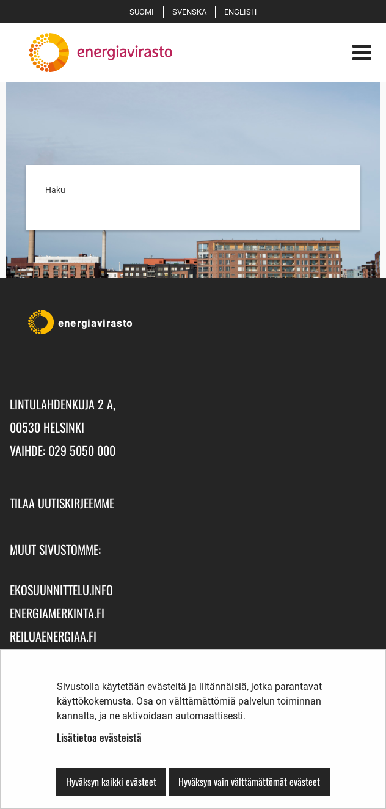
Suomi (144, 11)
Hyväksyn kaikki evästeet (111, 781)
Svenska (191, 11)
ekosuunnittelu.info (61, 589)
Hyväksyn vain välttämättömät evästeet (249, 781)
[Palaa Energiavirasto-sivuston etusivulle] (91, 52)
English (242, 11)
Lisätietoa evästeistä (99, 737)
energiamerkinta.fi (57, 613)
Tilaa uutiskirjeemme (62, 503)
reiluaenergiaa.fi (53, 636)
